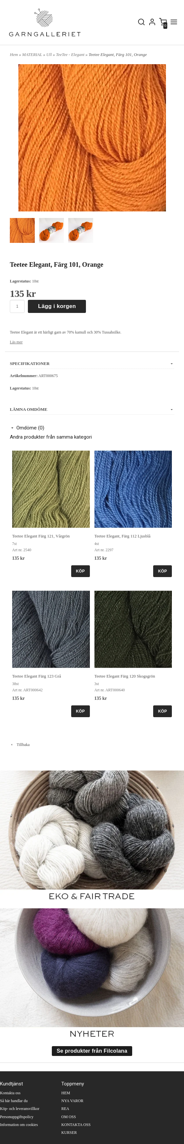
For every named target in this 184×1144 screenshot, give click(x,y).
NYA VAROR (72, 1101)
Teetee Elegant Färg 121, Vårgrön (41, 536)
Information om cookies (19, 1124)
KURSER (69, 1132)
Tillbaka (20, 744)
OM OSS (68, 1117)
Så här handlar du (14, 1101)
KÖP (80, 571)
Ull (49, 54)
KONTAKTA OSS (76, 1124)
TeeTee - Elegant (71, 54)
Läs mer (16, 342)
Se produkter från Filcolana (92, 1051)
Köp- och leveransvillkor (19, 1108)
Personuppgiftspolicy (16, 1117)
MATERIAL (32, 54)
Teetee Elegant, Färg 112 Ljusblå (122, 536)
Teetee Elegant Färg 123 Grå (36, 676)
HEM (65, 1093)
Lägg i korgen (57, 306)
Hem (14, 54)
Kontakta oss (10, 1093)
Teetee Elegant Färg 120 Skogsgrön (124, 676)
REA (65, 1108)
